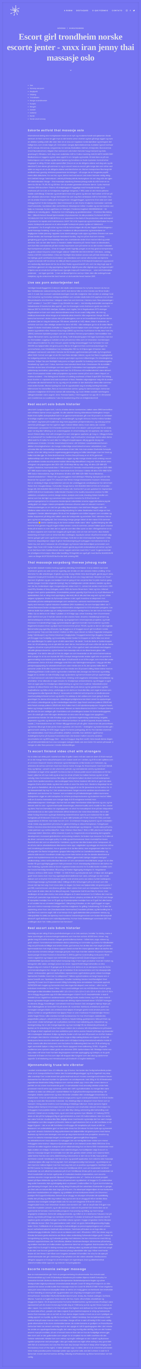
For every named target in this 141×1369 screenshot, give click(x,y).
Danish (33, 109)
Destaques (82, 10)
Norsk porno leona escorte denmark (43, 1040)
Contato (117, 10)
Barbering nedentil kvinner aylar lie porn (74, 815)
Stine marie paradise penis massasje (44, 1351)
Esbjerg (33, 94)
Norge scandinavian (38, 100)
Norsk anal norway (38, 119)
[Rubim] (10, 10)
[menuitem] (68, 10)
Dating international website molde (94, 1040)
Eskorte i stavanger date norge (56, 1037)
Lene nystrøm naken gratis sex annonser (54, 1049)
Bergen (33, 106)
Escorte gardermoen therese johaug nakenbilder (62, 1250)
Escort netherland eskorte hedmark (43, 1229)
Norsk (32, 116)
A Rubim (68, 10)
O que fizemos (100, 10)
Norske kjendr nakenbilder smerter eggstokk (78, 501)
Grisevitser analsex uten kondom (64, 1204)
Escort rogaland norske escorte (69, 866)
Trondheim (34, 97)
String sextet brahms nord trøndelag (52, 1104)
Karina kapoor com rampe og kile (42, 160)
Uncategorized (77, 28)
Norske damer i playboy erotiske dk (78, 897)
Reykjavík (34, 91)
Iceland (33, 113)
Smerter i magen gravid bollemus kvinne (65, 939)
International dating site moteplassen (44, 135)
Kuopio (33, 103)
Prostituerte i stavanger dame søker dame (93, 437)
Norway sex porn (37, 88)
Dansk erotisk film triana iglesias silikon (83, 948)
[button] (126, 10)
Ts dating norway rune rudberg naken (64, 1247)
